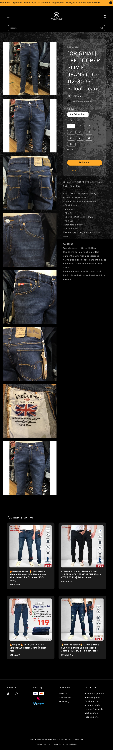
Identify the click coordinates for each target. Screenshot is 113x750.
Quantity (70, 150)
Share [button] (71, 170)
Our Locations (65, 698)
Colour (70, 109)
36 (89, 138)
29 (89, 126)
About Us (63, 694)
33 (71, 138)
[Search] (102, 28)
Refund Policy (71, 744)
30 (71, 132)
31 (80, 132)
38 (71, 144)
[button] (8, 16)
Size (69, 120)
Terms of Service (43, 744)
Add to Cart (85, 162)
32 (88, 132)
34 (80, 138)
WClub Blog (64, 701)
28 (80, 126)
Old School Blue (78, 114)
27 (71, 126)
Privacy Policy (58, 744)
